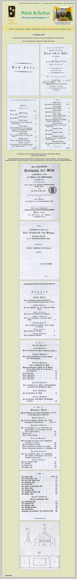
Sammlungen (50, 29)
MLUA (69, 29)
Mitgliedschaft (63, 29)
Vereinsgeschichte (19, 29)
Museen (44, 29)
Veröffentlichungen (36, 29)
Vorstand (56, 29)
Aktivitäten (27, 29)
